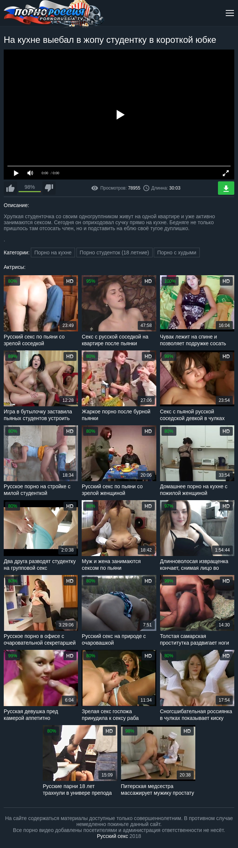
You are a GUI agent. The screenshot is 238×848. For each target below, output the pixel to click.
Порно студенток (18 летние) (114, 252)
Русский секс (112, 836)
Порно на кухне (52, 252)
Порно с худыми (176, 252)
